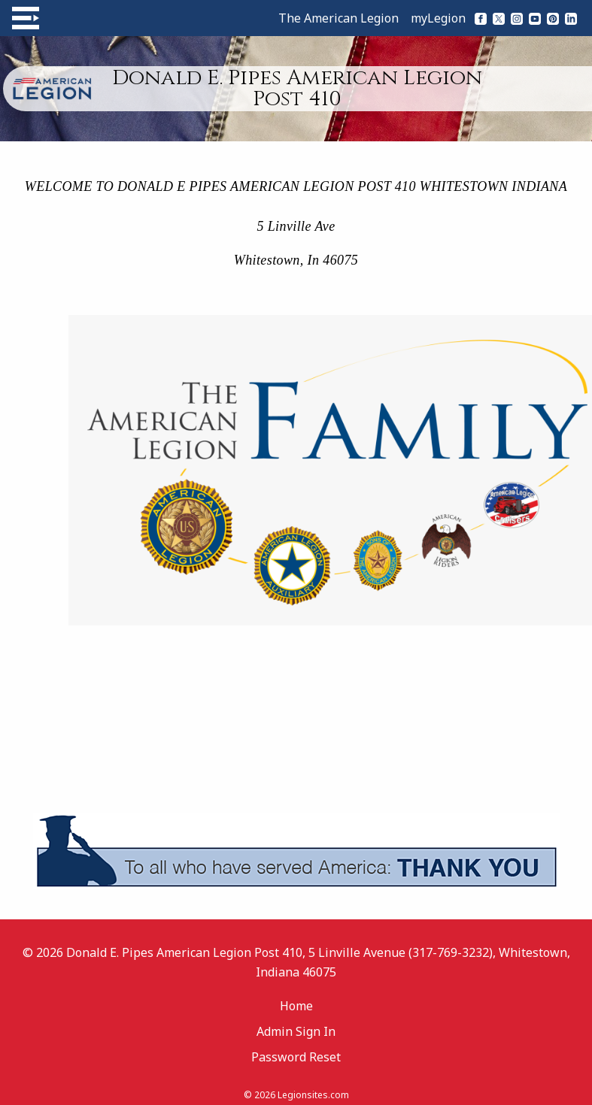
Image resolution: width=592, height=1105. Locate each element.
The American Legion (338, 18)
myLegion (438, 18)
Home (296, 1006)
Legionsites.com (313, 1094)
